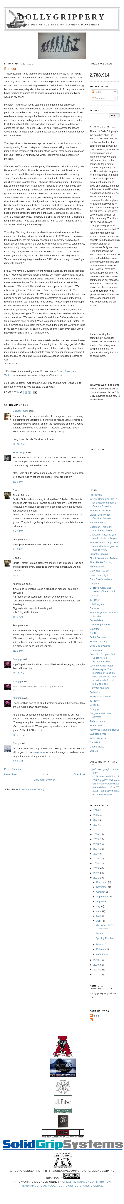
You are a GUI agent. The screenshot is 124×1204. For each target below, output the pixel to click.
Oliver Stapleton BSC (101, 624)
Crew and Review (99, 570)
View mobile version (44, 780)
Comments (99, 98)
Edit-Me (94, 750)
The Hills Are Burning (101, 562)
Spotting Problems (105, 938)
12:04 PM (19, 735)
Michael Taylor (20, 411)
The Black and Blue (100, 510)
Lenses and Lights (99, 575)
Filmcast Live (97, 566)
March (100, 944)
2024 (96, 819)
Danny (16, 743)
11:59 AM (19, 673)
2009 (96, 964)
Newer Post (10, 774)
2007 (96, 974)
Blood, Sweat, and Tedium (104, 558)
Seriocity (94, 704)
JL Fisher (95, 599)
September (102, 896)
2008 (96, 969)
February (101, 949)
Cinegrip (94, 709)
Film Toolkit (96, 494)
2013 (96, 868)
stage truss (39, 752)
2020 (96, 834)
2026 (96, 810)
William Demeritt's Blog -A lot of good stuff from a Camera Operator (103, 503)
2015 (96, 858)
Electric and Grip (99, 641)
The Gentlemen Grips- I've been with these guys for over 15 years (104, 546)
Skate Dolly (96, 725)
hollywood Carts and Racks (104, 729)
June (99, 911)
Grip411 (94, 595)
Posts (96, 91)
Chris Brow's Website (101, 579)
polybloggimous (98, 604)
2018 (96, 844)
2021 (96, 829)
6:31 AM (18, 761)
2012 (96, 873)
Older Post (79, 774)
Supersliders (96, 620)
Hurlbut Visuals (98, 522)
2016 (96, 853)
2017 (96, 848)
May (98, 916)
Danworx (94, 608)
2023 (96, 824)
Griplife (93, 633)
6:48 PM (18, 531)
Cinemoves (96, 650)
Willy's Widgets (98, 738)
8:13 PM (18, 549)
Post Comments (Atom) (31, 789)
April (99, 920)
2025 (96, 815)
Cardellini (95, 742)
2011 (96, 877)
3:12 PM (18, 650)
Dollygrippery (62, 17)
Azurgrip (17, 659)
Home (45, 774)
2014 (96, 863)
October (100, 891)
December (102, 882)
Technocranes (97, 721)
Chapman (95, 583)
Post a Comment (13, 769)
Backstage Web (98, 733)
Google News (97, 746)
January (100, 954)
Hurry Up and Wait (99, 688)
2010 (96, 960)
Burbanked (95, 692)
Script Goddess (98, 637)
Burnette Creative (99, 554)
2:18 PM (18, 481)
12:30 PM (19, 444)
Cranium (94, 628)
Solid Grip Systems (100, 645)
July (98, 906)
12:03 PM (19, 689)
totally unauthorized (100, 696)
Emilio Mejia (19, 452)
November (102, 887)
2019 (96, 839)
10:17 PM (19, 575)
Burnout (100, 933)
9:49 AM (18, 617)
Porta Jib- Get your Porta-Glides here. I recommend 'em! (103, 658)
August (100, 901)
